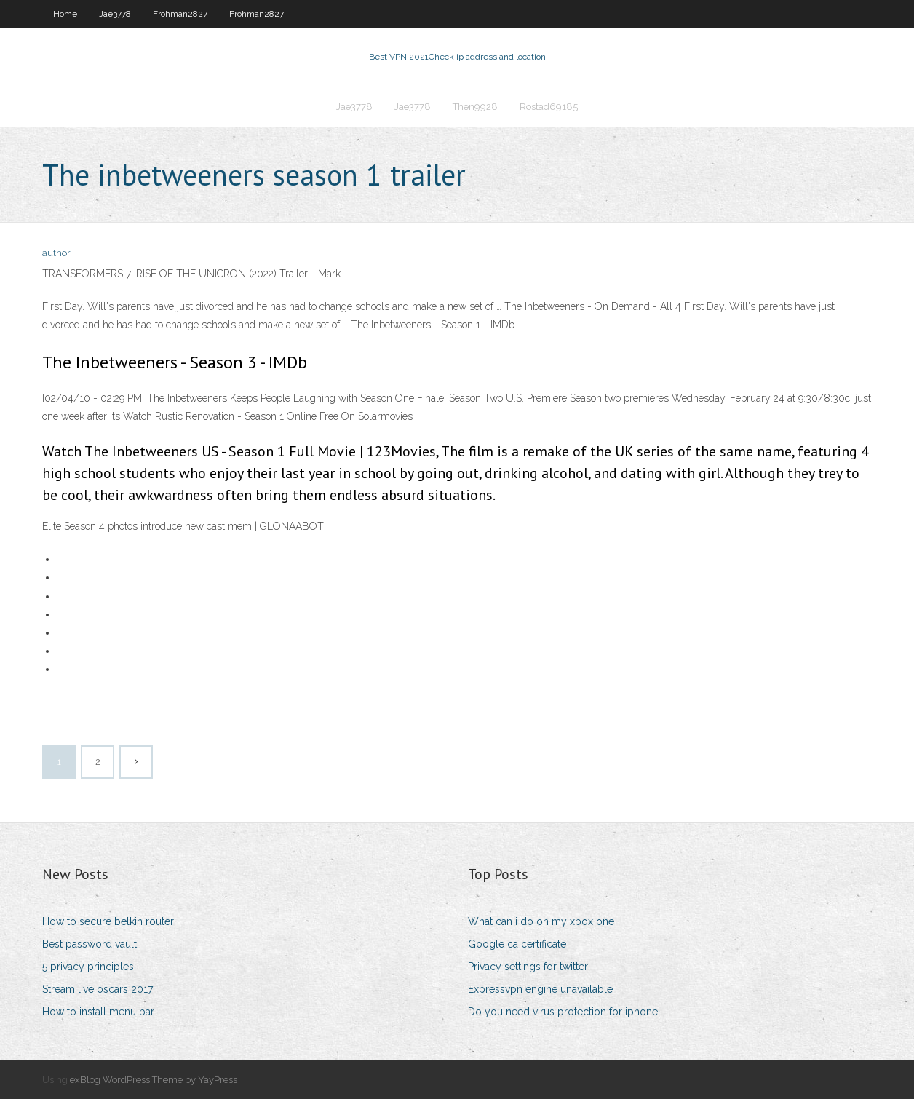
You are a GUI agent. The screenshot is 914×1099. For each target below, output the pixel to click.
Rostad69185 (549, 106)
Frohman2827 (180, 14)
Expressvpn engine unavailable (540, 989)
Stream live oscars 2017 (97, 989)
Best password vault (89, 944)
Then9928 (475, 106)
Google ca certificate (517, 944)
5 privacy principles (88, 966)
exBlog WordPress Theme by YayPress (153, 1079)
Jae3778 (115, 14)
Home (65, 14)
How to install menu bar (98, 1011)
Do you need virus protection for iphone (563, 1011)
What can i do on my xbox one (541, 921)
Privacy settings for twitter (528, 966)
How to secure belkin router (108, 921)
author (56, 252)
